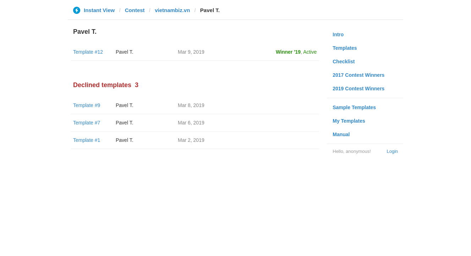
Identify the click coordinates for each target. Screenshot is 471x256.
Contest (135, 10)
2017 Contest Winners (358, 75)
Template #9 (86, 105)
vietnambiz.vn (172, 10)
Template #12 (88, 52)
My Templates (349, 121)
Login (392, 151)
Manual (341, 134)
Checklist (344, 61)
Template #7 (86, 123)
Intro (338, 34)
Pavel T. (124, 52)
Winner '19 (288, 52)
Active (310, 52)
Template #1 (86, 140)
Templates (345, 48)
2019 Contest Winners (358, 88)
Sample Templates (354, 107)
